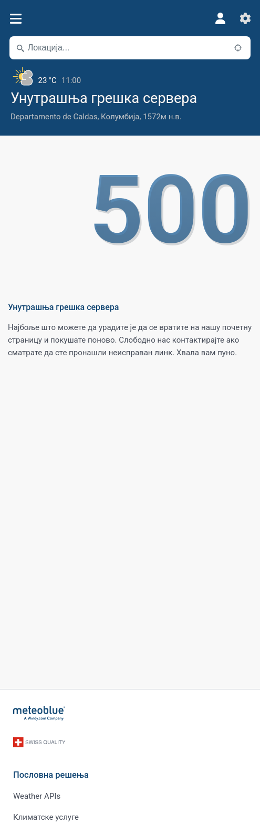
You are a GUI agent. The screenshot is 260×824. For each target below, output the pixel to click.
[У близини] (238, 47)
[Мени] (15, 18)
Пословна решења (51, 775)
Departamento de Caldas (54, 116)
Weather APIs (36, 796)
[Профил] (220, 18)
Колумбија (120, 116)
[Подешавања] (245, 18)
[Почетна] (39, 713)
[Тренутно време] (130, 76)
